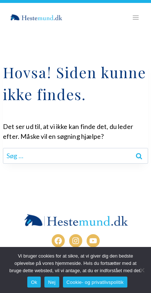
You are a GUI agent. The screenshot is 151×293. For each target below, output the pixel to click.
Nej (51, 282)
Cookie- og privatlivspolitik (95, 282)
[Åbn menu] (135, 17)
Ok (34, 282)
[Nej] (142, 270)
